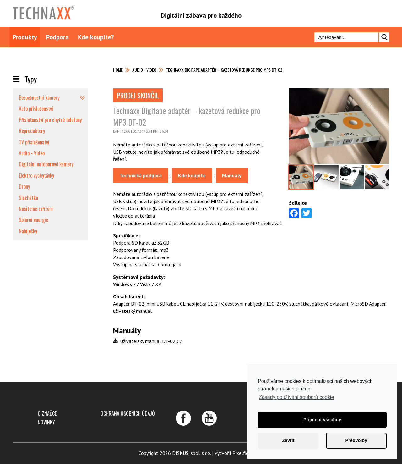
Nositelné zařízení (36, 209)
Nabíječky (28, 231)
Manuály (232, 175)
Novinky (46, 422)
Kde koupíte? (96, 37)
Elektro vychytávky (36, 175)
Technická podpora (140, 175)
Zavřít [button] (288, 440)
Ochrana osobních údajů (127, 413)
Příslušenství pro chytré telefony (50, 120)
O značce (47, 413)
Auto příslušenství (36, 108)
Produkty (25, 37)
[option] (301, 177)
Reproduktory (32, 131)
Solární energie (33, 220)
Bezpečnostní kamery (39, 97)
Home (118, 69)
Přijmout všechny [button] (322, 419)
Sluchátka (28, 198)
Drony (24, 186)
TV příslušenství (34, 142)
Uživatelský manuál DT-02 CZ (148, 341)
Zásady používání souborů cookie (296, 397)
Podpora (57, 37)
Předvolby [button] (356, 440)
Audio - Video (144, 69)
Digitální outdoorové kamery (46, 164)
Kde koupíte (192, 175)
